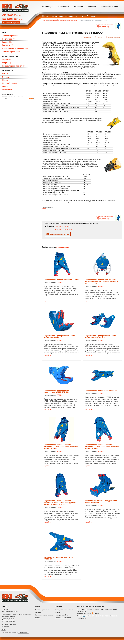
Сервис (6, 59)
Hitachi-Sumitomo (10, 83)
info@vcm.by (5, 626)
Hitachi (5, 80)
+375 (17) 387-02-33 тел (12, 15)
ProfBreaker (7, 90)
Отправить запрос (110, 7)
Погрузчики (8, 39)
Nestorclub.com (24, 632)
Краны (7, 42)
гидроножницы (72, 20)
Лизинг (37, 617)
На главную (47, 7)
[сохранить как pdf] (113, 37)
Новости (92, 7)
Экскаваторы (10, 36)
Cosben (5, 77)
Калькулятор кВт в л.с (62, 615)
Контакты (78, 7)
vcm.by (3, 629)
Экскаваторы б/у (11, 52)
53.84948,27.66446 (8, 619)
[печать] (98, 37)
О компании (63, 7)
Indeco (5, 86)
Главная (45, 20)
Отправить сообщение (63, 617)
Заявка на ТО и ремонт (11, 23)
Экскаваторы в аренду (13, 66)
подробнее (47, 301)
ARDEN (5, 74)
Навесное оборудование (15, 48)
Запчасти (7, 45)
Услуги (6, 63)
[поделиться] (86, 37)
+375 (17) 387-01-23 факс (12, 19)
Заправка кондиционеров (44, 615)
